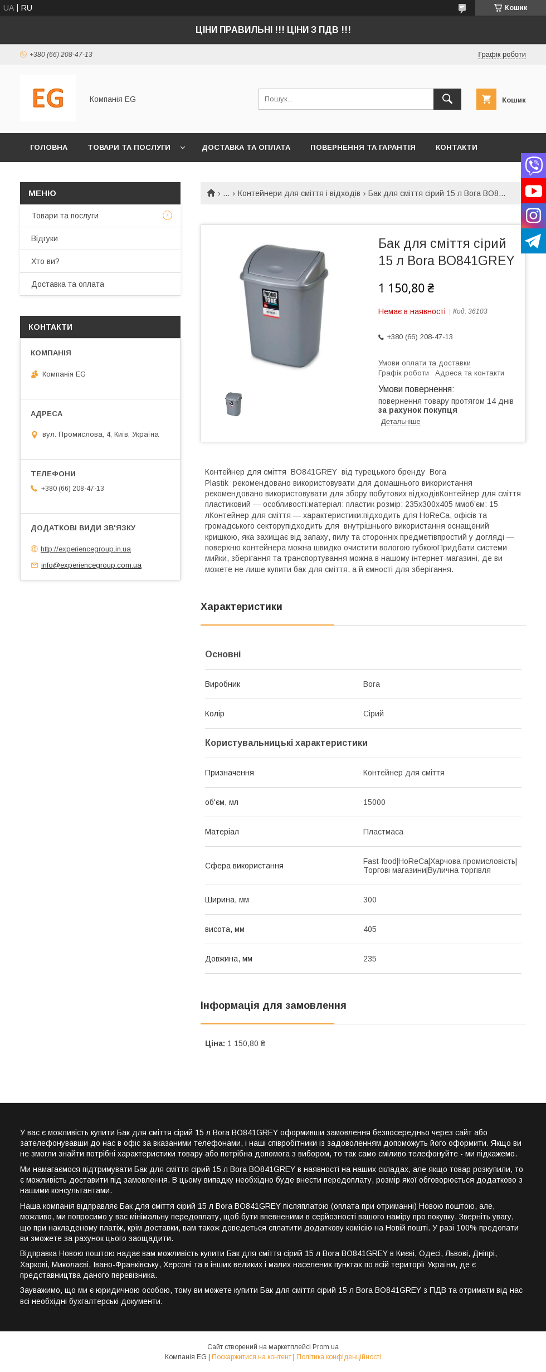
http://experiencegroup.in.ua (86, 549)
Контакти (456, 147)
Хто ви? (47, 176)
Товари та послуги (128, 147)
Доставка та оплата (246, 147)
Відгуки (44, 238)
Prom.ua (326, 1347)
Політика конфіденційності (338, 1357)
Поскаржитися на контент (251, 1357)
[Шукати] (447, 99)
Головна (48, 147)
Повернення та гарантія (363, 147)
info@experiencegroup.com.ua (91, 565)
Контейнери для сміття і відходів (299, 193)
